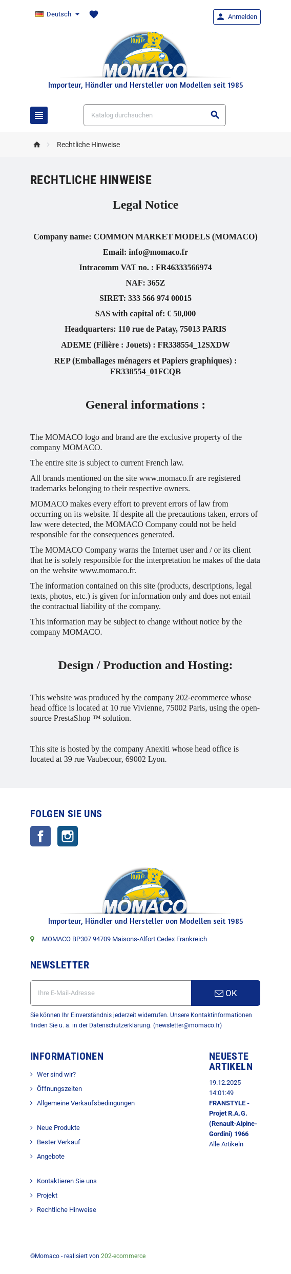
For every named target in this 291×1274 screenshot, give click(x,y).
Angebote (51, 1156)
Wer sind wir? (56, 1074)
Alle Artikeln (226, 1144)
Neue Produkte (58, 1127)
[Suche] (155, 115)
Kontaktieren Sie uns (67, 1181)
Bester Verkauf (58, 1142)
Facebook (40, 836)
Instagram (67, 836)
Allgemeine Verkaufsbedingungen (86, 1103)
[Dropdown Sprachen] (57, 14)
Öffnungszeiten (59, 1089)
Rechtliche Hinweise (66, 1210)
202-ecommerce (123, 1256)
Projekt (47, 1195)
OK (226, 993)
